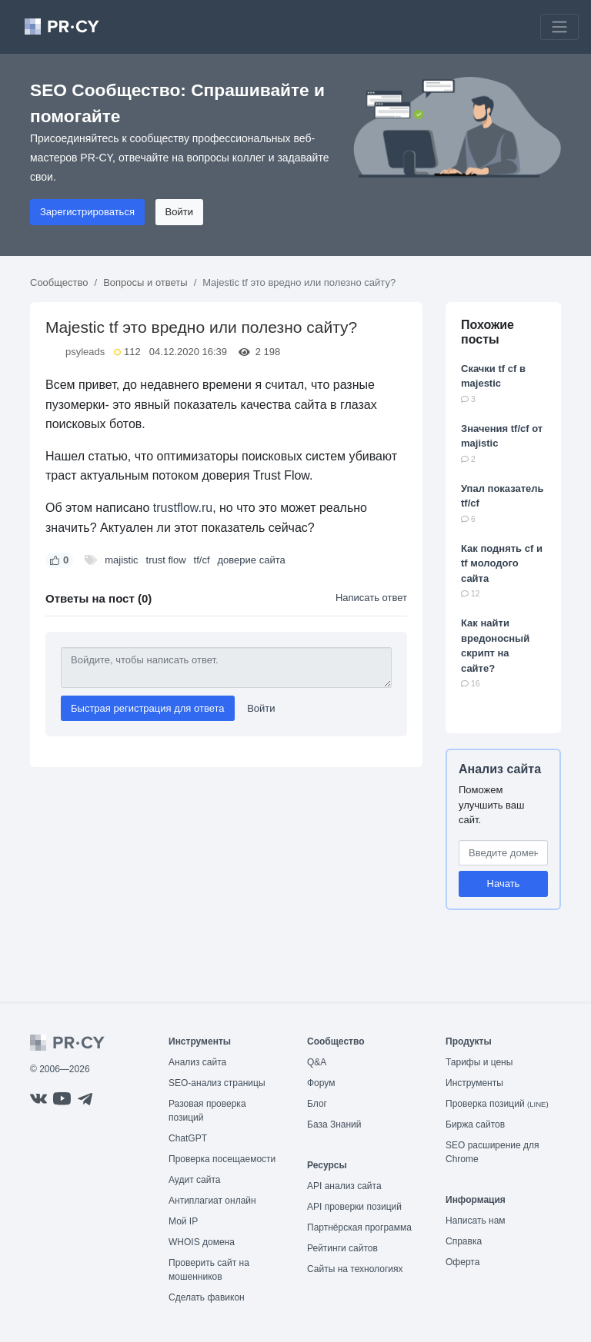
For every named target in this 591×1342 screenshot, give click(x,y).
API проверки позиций (354, 1206)
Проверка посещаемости (222, 1159)
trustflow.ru (182, 507)
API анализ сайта (344, 1186)
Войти (179, 212)
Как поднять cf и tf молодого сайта (502, 563)
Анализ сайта (500, 769)
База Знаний (334, 1124)
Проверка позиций (497, 1103)
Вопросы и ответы (145, 282)
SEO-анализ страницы (217, 1083)
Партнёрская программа (359, 1227)
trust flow (166, 560)
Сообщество (59, 282)
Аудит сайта (194, 1179)
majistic (121, 560)
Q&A (316, 1062)
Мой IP (183, 1221)
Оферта (462, 1262)
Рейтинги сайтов (342, 1248)
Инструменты (474, 1083)
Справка (464, 1241)
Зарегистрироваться (87, 212)
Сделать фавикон (207, 1297)
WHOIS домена (202, 1242)
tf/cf (202, 560)
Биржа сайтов (475, 1124)
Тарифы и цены (479, 1062)
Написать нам (476, 1220)
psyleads (85, 351)
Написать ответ (371, 597)
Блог (317, 1103)
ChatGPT (188, 1138)
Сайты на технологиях (354, 1269)
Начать (503, 883)
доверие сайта (251, 560)
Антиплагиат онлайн (212, 1200)
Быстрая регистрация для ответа (148, 708)
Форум (321, 1083)
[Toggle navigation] (559, 27)
